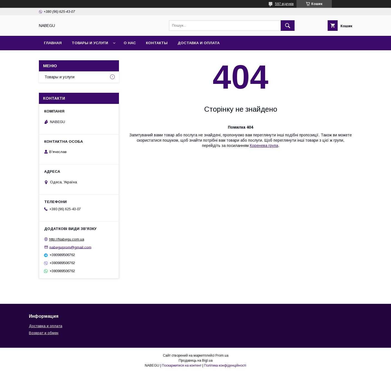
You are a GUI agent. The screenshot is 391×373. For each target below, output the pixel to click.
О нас (130, 43)
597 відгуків (284, 4)
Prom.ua (221, 355)
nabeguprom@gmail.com (70, 247)
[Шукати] (288, 25)
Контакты (157, 43)
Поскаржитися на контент (181, 365)
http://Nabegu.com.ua (66, 239)
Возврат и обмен (43, 333)
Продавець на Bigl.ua (196, 360)
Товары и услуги (90, 43)
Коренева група (264, 145)
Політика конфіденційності (225, 365)
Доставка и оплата (199, 43)
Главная (53, 43)
